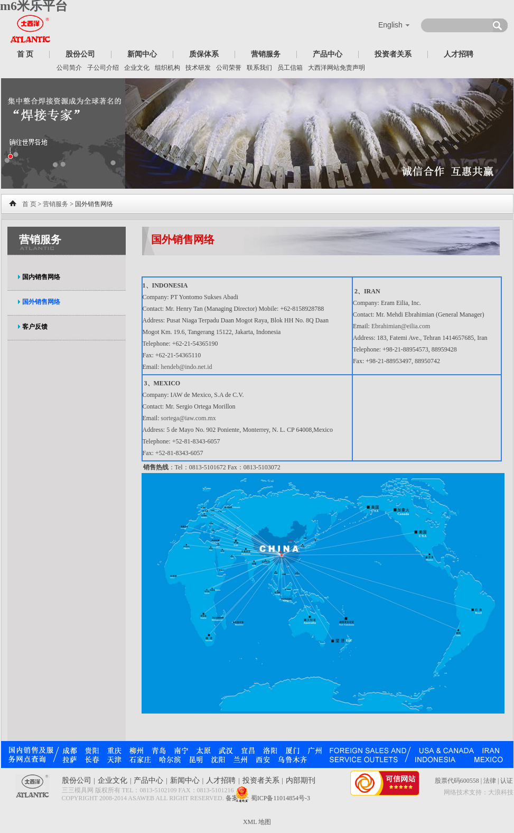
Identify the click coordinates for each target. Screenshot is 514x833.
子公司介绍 (103, 67)
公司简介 (69, 67)
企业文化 (136, 67)
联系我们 (259, 67)
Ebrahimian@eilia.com (400, 326)
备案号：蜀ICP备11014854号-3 (268, 798)
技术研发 (198, 67)
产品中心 (327, 54)
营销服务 (266, 54)
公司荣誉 (228, 67)
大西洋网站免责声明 (336, 67)
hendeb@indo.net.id (186, 367)
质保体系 (204, 54)
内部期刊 (300, 780)
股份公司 (80, 54)
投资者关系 (393, 54)
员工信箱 (290, 67)
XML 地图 (257, 822)
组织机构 (167, 67)
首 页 (25, 54)
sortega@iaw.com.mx (188, 418)
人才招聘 (458, 54)
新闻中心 (142, 54)
